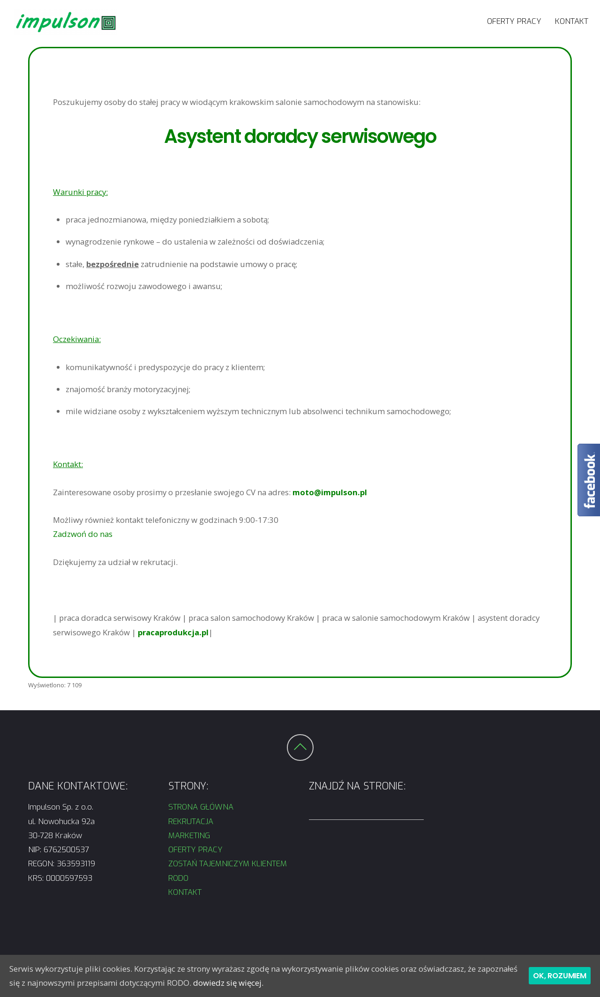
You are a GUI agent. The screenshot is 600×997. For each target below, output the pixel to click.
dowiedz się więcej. (228, 982)
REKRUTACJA (192, 821)
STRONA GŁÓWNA (200, 807)
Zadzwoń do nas (82, 533)
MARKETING (189, 835)
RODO (178, 878)
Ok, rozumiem (559, 975)
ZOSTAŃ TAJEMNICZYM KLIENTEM (227, 863)
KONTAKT (571, 21)
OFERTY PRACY (514, 21)
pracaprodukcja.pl (173, 632)
